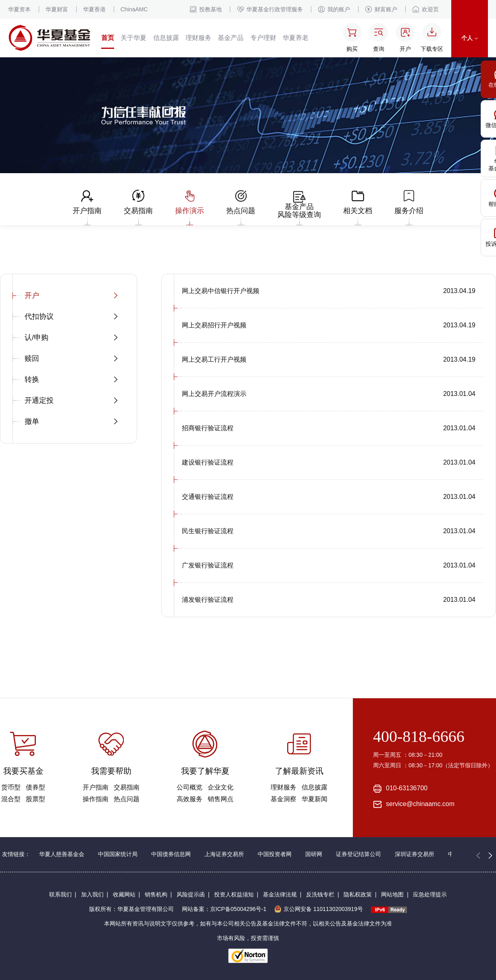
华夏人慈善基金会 (61, 854)
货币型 (11, 787)
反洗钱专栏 (320, 894)
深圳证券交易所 (414, 854)
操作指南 (95, 799)
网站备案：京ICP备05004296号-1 (224, 909)
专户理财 (263, 37)
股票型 (35, 799)
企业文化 (220, 787)
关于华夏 (133, 37)
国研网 (313, 854)
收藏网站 (124, 894)
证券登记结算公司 (358, 854)
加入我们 (92, 894)
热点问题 (127, 799)
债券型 (35, 787)
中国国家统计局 (118, 854)
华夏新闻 (314, 799)
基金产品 (231, 37)
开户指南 (95, 787)
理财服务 (198, 37)
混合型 (11, 799)
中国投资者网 (275, 854)
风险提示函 (191, 894)
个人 (469, 38)
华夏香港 (94, 9)
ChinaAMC (134, 9)
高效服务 (189, 799)
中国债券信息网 (171, 854)
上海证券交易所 (224, 854)
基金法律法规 (280, 894)
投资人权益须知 (234, 894)
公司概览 (189, 787)
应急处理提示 (430, 894)
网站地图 (392, 894)
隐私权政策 (358, 894)
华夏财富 (57, 9)
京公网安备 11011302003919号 (318, 909)
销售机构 (156, 894)
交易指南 (127, 787)
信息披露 (166, 37)
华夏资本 (19, 9)
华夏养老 (295, 37)
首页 (107, 37)
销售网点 (220, 799)
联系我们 (60, 894)
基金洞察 (283, 799)
